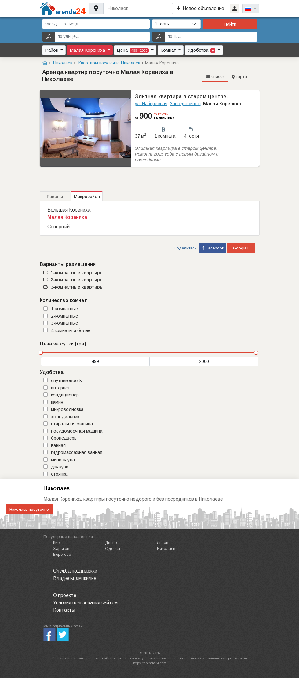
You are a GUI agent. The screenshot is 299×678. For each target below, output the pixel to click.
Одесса (112, 548)
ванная (58, 445)
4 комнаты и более (70, 330)
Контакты (64, 610)
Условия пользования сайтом (85, 602)
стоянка (59, 474)
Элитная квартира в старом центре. (181, 96)
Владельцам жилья (74, 578)
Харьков (61, 548)
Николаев (166, 548)
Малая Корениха (88, 50)
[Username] (138, 8)
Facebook (212, 248)
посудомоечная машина (76, 430)
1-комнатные (64, 308)
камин (57, 402)
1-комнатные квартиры (73, 272)
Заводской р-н (185, 103)
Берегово (62, 554)
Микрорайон (87, 196)
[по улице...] (102, 37)
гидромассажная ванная (76, 452)
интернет (60, 387)
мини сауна (63, 459)
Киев (57, 542)
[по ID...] (211, 37)
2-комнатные (64, 316)
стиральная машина (72, 423)
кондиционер (65, 394)
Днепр (111, 542)
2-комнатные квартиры (73, 279)
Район (52, 50)
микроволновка (67, 409)
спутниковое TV (66, 380)
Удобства (202, 50)
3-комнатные (64, 323)
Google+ (241, 248)
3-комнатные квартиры (73, 286)
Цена (133, 50)
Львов (162, 542)
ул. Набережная (151, 103)
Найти (230, 24)
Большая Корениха (68, 209)
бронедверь (64, 437)
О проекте (64, 595)
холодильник (65, 416)
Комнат (168, 50)
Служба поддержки (75, 570)
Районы (55, 196)
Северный (58, 226)
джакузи (59, 466)
